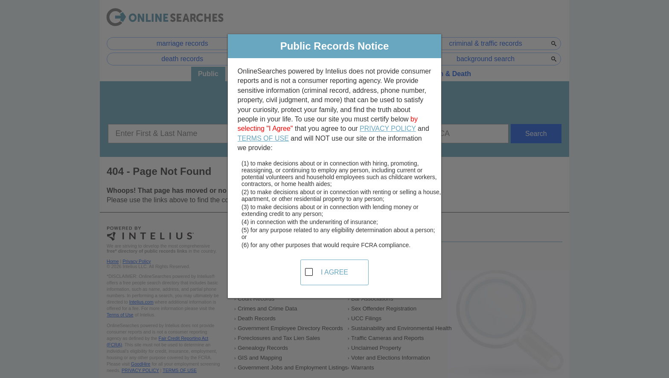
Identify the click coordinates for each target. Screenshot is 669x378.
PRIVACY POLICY (388, 128)
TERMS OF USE (263, 138)
